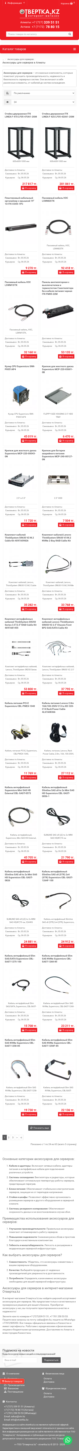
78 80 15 (45, 27)
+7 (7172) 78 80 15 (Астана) (19, 1409)
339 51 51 (45, 22)
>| (21, 1137)
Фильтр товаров (12, 1381)
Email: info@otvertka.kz (16, 1419)
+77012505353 (10, 1323)
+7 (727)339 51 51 (39, 1316)
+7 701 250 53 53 (59, 1316)
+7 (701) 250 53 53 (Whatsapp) (20, 1413)
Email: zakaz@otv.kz (14, 1416)
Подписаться (51, 1360)
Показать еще (39, 1128)
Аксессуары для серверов (20, 59)
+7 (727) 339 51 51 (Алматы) (19, 1406)
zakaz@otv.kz (44, 1319)
